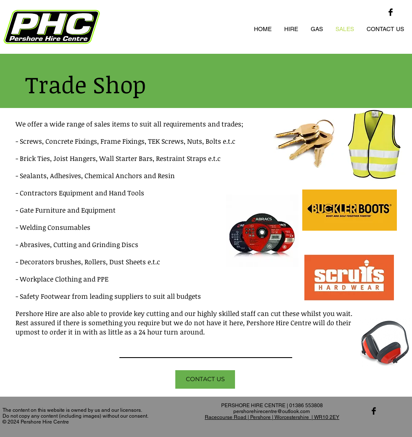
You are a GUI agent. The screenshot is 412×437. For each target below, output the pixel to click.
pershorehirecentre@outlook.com (271, 411)
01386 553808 (306, 405)
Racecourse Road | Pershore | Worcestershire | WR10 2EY (272, 417)
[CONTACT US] (205, 379)
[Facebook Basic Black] (390, 12)
